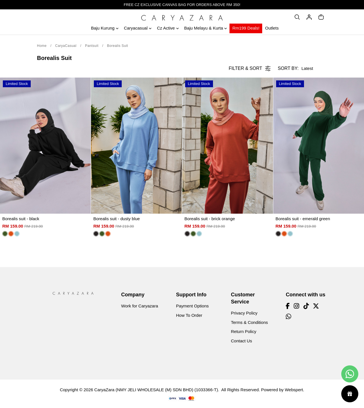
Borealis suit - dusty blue (116, 218)
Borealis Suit (117, 46)
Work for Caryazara (139, 305)
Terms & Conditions (249, 322)
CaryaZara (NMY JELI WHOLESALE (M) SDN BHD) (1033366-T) (156, 389)
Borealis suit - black (20, 218)
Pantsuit (91, 46)
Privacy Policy (244, 313)
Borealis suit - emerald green (303, 218)
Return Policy (243, 331)
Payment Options (192, 305)
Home (42, 46)
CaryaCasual (65, 46)
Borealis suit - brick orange (210, 218)
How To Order (189, 315)
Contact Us (241, 340)
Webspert (294, 389)
